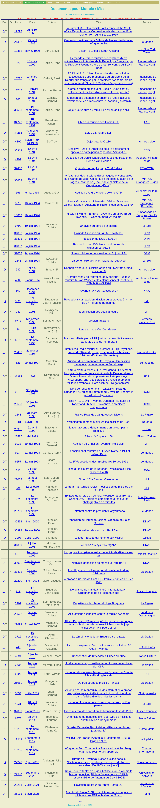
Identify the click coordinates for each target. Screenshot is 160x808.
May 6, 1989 (32, 50)
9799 (18, 225)
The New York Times (146, 51)
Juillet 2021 (32, 784)
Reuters (147, 421)
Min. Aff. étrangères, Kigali (147, 180)
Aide (118, 2)
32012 (18, 253)
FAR (147, 122)
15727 (18, 78)
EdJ (146, 301)
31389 (18, 545)
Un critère (67, 2)
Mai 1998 (32, 436)
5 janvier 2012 (32, 647)
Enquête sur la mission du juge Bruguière (98, 603)
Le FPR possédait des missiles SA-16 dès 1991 (98, 461)
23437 (18, 352)
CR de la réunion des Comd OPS (98, 122)
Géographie (88, 2)
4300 (18, 141)
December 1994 (32, 290)
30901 (18, 562)
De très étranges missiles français (98, 682)
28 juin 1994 (32, 260)
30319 (18, 150)
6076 (18, 340)
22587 (18, 436)
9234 (18, 452)
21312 (18, 41)
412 (18, 591)
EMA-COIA (147, 168)
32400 (18, 168)
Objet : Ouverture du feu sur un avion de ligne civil (98, 109)
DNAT (147, 521)
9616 (18, 391)
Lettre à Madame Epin (98, 132)
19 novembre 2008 (32, 636)
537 (18, 269)
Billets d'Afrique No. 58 (99, 436)
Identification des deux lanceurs (98, 311)
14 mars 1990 (32, 63)
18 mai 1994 (32, 203)
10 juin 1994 (32, 225)
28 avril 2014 (32, 718)
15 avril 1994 (32, 180)
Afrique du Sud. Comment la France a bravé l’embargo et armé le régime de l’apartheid (98, 750)
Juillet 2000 (32, 537)
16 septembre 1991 (32, 110)
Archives (100, 2)
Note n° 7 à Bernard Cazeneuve (98, 479)
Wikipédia (147, 739)
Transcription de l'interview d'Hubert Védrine (99, 656)
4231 (18, 703)
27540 (18, 774)
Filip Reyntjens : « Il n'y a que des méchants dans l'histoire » (98, 572)
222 (18, 470)
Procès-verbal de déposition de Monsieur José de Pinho (98, 711)
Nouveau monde (147, 762)
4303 (18, 280)
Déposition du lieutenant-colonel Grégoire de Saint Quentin (99, 521)
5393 (18, 673)
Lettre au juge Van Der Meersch (98, 329)
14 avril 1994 (32, 168)
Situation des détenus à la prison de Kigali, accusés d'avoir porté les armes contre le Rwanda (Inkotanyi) (99, 99)
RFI (147, 673)
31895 (18, 238)
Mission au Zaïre (98, 320)
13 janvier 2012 (32, 656)
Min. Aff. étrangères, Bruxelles (147, 203)
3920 (18, 301)
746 (18, 647)
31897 (18, 246)
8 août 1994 (32, 280)
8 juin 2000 (32, 521)
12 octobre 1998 (32, 488)
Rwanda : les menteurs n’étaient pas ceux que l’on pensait (99, 704)
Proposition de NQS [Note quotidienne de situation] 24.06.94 (98, 246)
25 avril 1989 (32, 42)
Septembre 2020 (32, 774)
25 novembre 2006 (32, 603)
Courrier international (146, 750)
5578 (18, 553)
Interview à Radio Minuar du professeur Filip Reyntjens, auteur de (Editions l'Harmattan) (98, 352)
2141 (18, 414)
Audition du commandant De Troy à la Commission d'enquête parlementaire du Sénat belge (98, 362)
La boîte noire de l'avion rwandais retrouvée (99, 260)
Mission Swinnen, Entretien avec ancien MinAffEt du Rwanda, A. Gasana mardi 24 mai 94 (99, 215)
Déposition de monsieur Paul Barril (98, 530)
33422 (18, 571)
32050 (18, 711)
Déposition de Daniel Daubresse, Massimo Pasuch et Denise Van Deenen (99, 159)
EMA (147, 470)
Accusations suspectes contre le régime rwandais (98, 613)
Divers (110, 2)
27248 (18, 762)
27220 (18, 580)
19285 (18, 750)
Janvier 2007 (32, 614)
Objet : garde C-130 (98, 141)
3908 (18, 537)
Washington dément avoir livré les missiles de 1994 (98, 421)
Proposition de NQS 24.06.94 (99, 238)
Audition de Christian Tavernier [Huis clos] (98, 443)
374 (18, 498)
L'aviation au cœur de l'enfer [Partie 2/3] (98, 784)
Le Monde (147, 41)
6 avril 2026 (32, 793)
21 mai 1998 (32, 452)
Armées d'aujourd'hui (147, 320)
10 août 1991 (32, 99)
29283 (18, 784)
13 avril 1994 (32, 159)
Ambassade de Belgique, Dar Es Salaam (146, 215)
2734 (18, 664)
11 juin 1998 (32, 461)
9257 (18, 461)
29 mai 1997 (32, 362)
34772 (18, 122)
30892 (18, 530)
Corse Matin (146, 728)
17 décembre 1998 (32, 511)
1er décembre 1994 (32, 301)
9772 (18, 320)
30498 (18, 521)
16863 (18, 215)
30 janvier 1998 (32, 392)
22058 (18, 479)
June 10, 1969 (32, 31)
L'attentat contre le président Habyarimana (99, 511)
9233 (18, 443)
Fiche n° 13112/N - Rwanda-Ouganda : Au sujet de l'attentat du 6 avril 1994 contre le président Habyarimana (98, 404)
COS (147, 150)
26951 (18, 682)
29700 (18, 511)
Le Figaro (147, 414)
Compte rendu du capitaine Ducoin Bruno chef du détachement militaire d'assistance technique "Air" (98, 90)
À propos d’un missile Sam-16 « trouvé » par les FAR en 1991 (98, 580)
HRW (147, 290)
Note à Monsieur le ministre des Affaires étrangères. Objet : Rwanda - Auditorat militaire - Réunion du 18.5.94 (98, 203)
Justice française (146, 591)
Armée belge (147, 141)
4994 (18, 656)
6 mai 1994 (32, 192)
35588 (18, 109)
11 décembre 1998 (32, 499)
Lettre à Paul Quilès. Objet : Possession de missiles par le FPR (98, 488)
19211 (18, 728)
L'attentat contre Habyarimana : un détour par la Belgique (98, 429)
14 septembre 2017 (32, 750)
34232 (18, 132)
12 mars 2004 (32, 572)
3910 (18, 203)
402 (18, 488)
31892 (18, 233)
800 (18, 290)
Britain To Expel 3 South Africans (98, 50)
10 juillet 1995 (32, 329)
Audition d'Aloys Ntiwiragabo (98, 545)
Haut (80, 801)
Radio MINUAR (146, 352)
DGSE (147, 391)
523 (18, 362)
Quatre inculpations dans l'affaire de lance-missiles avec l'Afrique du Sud (98, 42)
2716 (18, 636)
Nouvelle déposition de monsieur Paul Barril (99, 562)
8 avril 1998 (32, 421)
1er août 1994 (32, 269)
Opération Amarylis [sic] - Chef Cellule (98, 168)
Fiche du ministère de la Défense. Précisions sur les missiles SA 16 (99, 470)
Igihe (147, 793)
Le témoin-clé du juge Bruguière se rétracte (98, 636)
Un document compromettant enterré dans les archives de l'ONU (98, 665)
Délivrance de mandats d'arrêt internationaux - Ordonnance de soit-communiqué (98, 591)
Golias (147, 537)
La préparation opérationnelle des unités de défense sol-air (98, 554)
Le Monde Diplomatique (147, 614)
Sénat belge (146, 362)
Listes (77, 2)
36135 (18, 793)
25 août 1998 (32, 479)
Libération (147, 571)
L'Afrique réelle (147, 693)
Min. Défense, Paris (146, 499)
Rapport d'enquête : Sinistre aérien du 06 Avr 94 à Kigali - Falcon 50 (98, 269)
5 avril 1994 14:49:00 (32, 141)
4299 (18, 159)
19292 (18, 31)
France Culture (147, 656)
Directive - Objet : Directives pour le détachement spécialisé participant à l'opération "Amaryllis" (98, 150)
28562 (18, 613)
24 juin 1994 (32, 233)
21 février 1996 (32, 352)
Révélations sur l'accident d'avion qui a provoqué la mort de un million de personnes (98, 301)
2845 (18, 260)
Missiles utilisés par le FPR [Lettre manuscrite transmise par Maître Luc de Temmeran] (98, 340)
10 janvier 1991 (32, 90)
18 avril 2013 (32, 704)
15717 (18, 90)
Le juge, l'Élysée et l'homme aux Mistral (98, 537)
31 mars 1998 (32, 414)
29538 (18, 404)
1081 (18, 421)
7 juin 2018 (32, 762)
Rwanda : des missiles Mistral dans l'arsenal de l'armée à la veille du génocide (99, 674)
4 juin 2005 (32, 580)
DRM (147, 233)
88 (18, 329)
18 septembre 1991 (32, 122)
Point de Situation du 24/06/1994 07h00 (98, 233)
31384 (18, 376)
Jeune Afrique (146, 718)
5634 (18, 693)
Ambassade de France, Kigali (147, 63)
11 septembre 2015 (32, 729)
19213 (18, 739)
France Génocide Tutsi (12, 2)
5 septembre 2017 (32, 739)
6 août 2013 (32, 711)
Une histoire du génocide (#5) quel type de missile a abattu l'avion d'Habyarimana (99, 718)
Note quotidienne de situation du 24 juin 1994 (99, 253)
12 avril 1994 (32, 150)
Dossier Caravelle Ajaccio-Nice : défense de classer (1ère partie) (98, 729)
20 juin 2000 (32, 530)
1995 (32, 311)
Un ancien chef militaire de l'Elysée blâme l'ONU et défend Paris (98, 452)
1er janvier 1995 (32, 320)
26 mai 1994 (32, 215)
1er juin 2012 (32, 665)
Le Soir (147, 225)
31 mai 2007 (32, 624)
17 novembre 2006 (32, 591)
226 (18, 62)
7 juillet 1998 (32, 470)
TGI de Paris (147, 647)
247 (18, 311)
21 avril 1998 (32, 429)
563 (18, 192)
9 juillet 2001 (32, 545)
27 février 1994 (32, 132)
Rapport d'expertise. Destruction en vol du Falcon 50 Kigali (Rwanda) (98, 647)
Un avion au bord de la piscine (98, 225)
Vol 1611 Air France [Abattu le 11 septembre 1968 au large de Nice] (98, 739)
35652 (18, 180)
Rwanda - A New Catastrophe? (99, 290)
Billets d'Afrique (146, 436)
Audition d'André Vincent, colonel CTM (98, 192)
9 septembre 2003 (32, 563)
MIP (146, 311)
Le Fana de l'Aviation (147, 785)
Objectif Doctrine (147, 553)
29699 (18, 624)
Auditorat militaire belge (147, 159)
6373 (18, 718)
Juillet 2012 (32, 693)
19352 (18, 50)
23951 (18, 429)
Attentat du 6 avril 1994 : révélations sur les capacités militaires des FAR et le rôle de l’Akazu (99, 794)
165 (18, 99)
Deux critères (53, 2)
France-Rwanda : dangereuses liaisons (99, 414)
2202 (18, 603)
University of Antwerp (147, 774)
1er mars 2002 (32, 554)
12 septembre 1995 (32, 340)
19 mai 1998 (32, 443)
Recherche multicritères (35, 2)
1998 (32, 376)
